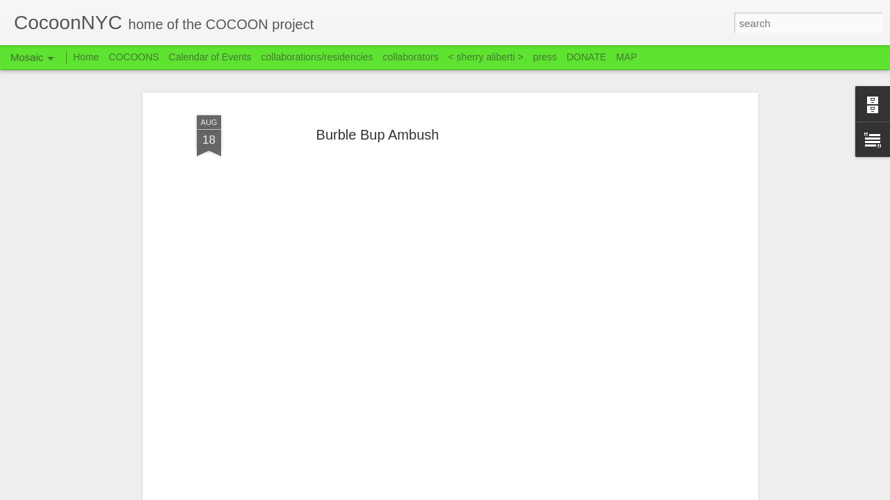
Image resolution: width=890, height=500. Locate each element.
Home (86, 56)
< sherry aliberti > (486, 56)
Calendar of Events (210, 56)
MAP (626, 56)
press (545, 56)
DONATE (586, 56)
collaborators (410, 56)
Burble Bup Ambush (377, 134)
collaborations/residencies (317, 56)
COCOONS (133, 56)
